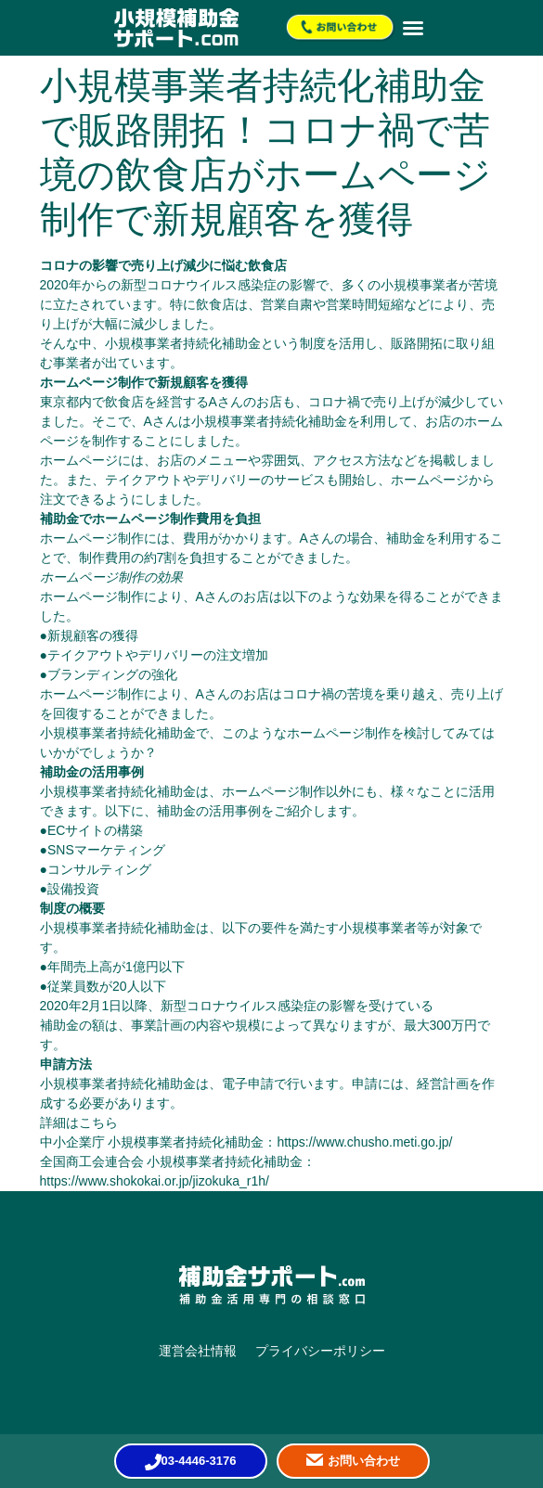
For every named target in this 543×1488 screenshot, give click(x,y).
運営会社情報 (198, 1350)
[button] (413, 28)
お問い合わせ (364, 1461)
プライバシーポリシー (320, 1350)
